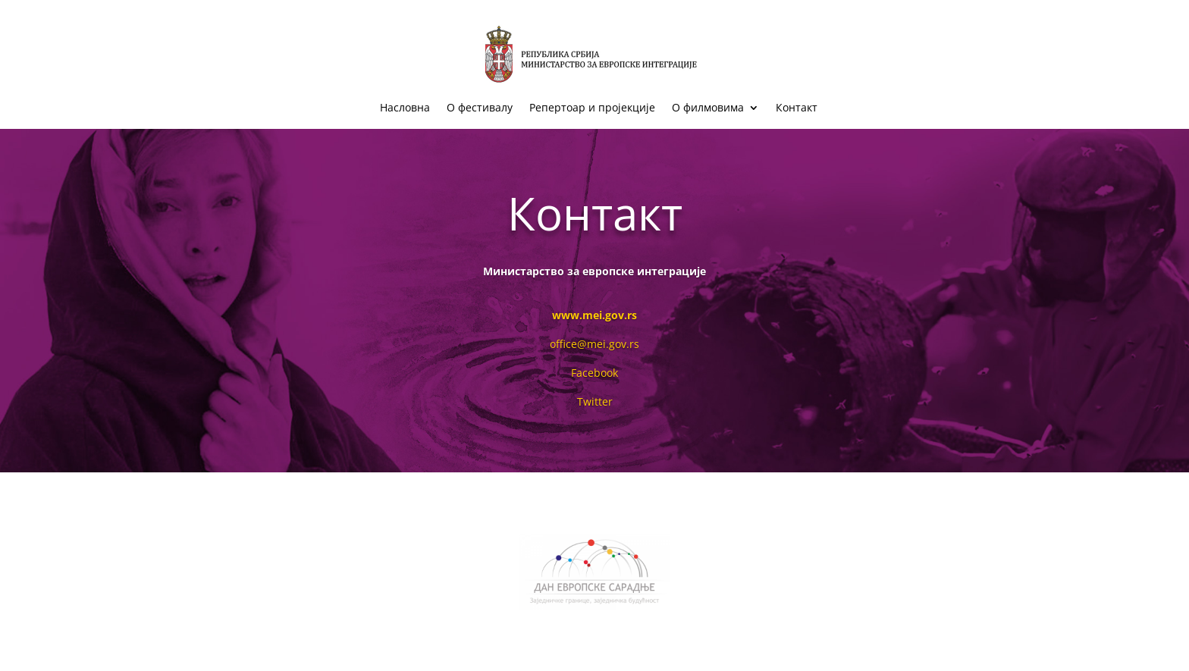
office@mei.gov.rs (594, 344)
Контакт (796, 108)
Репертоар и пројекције (592, 108)
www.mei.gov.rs (594, 315)
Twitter (595, 401)
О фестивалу (480, 108)
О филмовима (708, 108)
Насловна (405, 108)
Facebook (594, 372)
